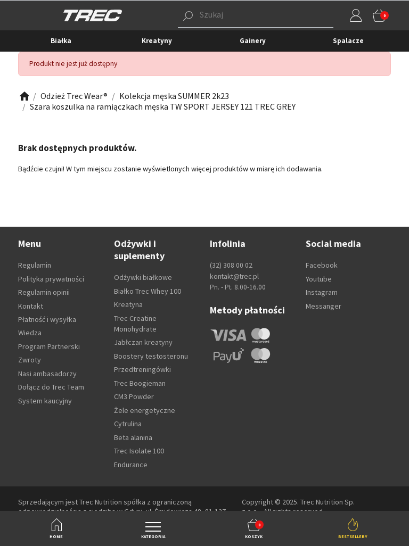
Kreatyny (157, 40)
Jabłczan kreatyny (143, 342)
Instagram (322, 292)
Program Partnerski (49, 346)
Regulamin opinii (44, 292)
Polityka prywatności (51, 279)
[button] (239, 15)
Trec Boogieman (140, 383)
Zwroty (29, 360)
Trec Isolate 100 (139, 451)
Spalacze (348, 40)
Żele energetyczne (144, 410)
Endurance (131, 464)
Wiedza (30, 332)
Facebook (322, 265)
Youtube (319, 279)
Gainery (253, 40)
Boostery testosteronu (151, 356)
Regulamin (34, 265)
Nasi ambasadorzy (47, 373)
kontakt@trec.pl (234, 276)
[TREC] (92, 14)
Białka (61, 40)
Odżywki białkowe (143, 277)
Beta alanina (133, 437)
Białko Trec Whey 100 (147, 291)
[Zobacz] (23, 96)
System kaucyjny (45, 401)
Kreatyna (128, 304)
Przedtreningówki (142, 369)
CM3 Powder (134, 396)
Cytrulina (128, 423)
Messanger (323, 306)
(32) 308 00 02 (231, 265)
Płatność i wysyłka (47, 319)
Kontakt (30, 306)
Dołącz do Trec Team (51, 387)
